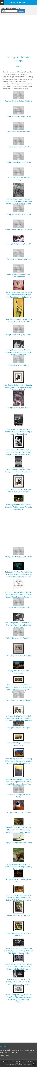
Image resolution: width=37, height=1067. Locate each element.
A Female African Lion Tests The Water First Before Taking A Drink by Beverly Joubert (18, 866)
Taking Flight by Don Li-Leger (18, 365)
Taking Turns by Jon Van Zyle (19, 607)
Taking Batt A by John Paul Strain (18, 638)
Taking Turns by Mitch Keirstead (18, 214)
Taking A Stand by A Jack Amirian (18, 162)
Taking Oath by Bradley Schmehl (19, 244)
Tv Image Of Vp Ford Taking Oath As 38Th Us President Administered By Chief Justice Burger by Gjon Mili (18, 574)
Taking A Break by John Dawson (18, 408)
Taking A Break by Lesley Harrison (18, 812)
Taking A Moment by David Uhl (18, 915)
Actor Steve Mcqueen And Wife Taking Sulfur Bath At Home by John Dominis (18, 471)
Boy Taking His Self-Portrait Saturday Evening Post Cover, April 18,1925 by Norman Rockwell (18, 387)
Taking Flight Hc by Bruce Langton (18, 655)
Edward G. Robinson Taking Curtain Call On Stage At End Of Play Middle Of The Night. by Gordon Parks (18, 950)
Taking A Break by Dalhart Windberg (18, 101)
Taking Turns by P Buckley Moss (18, 116)
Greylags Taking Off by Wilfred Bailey (18, 843)
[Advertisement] (18, 37)
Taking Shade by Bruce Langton (18, 727)
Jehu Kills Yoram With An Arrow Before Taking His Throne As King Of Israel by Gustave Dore (18, 431)
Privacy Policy (4, 1055)
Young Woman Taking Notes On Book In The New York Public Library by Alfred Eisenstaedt (18, 352)
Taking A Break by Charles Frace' (18, 132)
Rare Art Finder (17, 2)
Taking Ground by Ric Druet (18, 147)
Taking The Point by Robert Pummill (18, 557)
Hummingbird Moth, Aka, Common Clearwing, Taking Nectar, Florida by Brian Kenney (18, 507)
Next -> (18, 66)
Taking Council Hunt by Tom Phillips (18, 229)
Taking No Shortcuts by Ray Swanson (18, 335)
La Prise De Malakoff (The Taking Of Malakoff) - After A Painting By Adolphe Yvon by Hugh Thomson (18, 829)
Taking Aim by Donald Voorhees (18, 259)
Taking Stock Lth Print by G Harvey (18, 700)
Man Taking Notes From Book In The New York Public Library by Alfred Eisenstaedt (18, 625)
